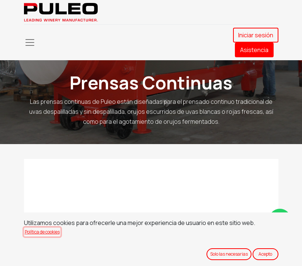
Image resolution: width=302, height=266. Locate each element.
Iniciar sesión (255, 35)
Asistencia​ (254, 50)
